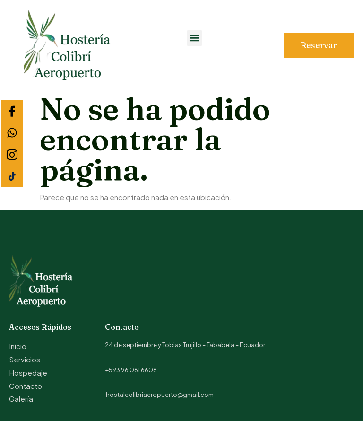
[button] (194, 38)
